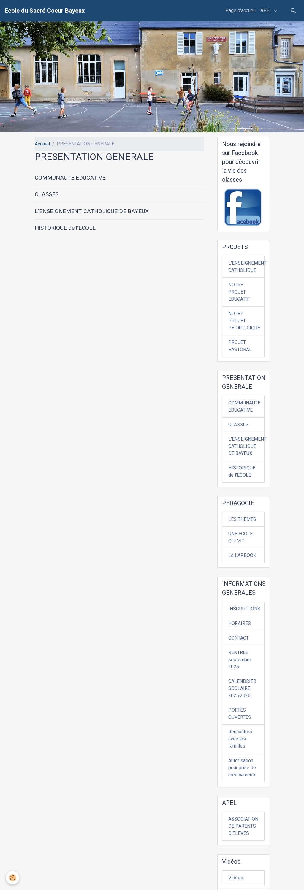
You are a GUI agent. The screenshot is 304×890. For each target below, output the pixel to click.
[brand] (45, 10)
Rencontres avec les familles (240, 739)
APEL (266, 10)
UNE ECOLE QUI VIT (240, 537)
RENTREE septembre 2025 (239, 660)
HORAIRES (239, 623)
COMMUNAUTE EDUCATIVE (70, 177)
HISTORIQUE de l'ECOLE (65, 227)
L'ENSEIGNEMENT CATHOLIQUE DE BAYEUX (92, 211)
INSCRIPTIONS (244, 609)
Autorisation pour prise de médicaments (242, 768)
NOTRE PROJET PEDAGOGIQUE (244, 321)
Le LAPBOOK (242, 555)
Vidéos (235, 878)
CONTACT (238, 638)
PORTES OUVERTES (239, 713)
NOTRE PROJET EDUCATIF (239, 292)
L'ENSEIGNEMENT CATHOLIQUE (246, 266)
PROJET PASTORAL (240, 345)
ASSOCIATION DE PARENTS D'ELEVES (243, 826)
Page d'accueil (240, 10)
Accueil (42, 144)
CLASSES (46, 194)
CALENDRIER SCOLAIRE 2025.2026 (242, 688)
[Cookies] (12, 877)
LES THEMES (242, 519)
